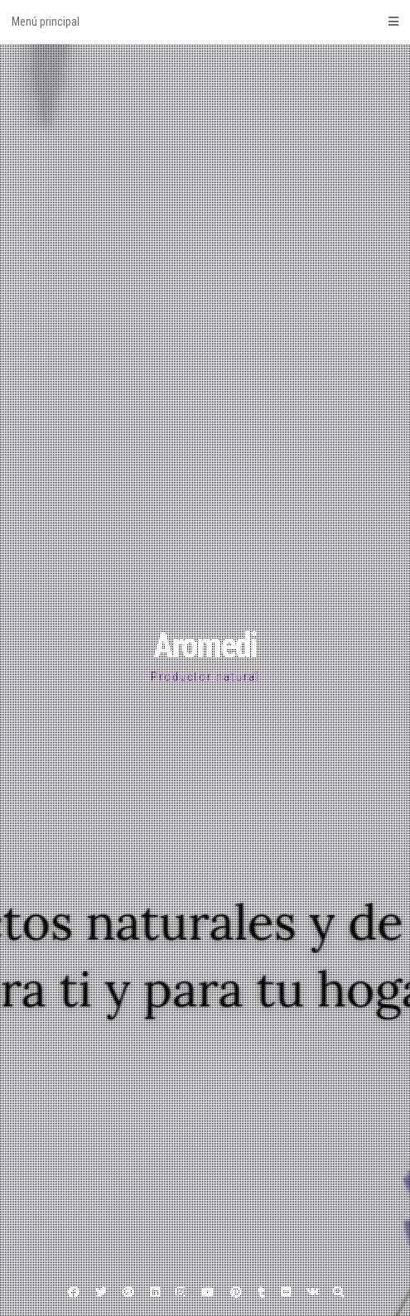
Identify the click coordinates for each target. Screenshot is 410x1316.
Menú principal (205, 21)
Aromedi (205, 645)
